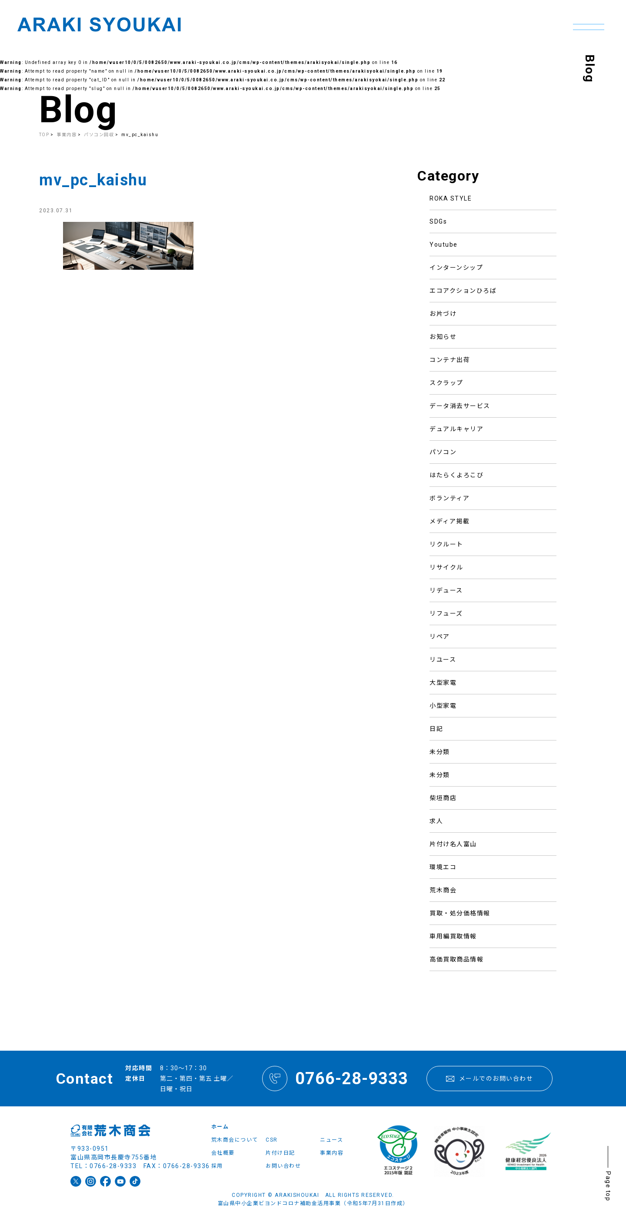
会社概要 (223, 1153)
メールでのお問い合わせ (489, 1078)
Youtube (444, 244)
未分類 (440, 751)
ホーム (220, 1127)
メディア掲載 (450, 521)
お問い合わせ (283, 1166)
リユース (443, 659)
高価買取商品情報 (456, 959)
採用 (217, 1166)
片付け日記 (280, 1153)
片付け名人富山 (453, 844)
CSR (272, 1140)
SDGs (438, 221)
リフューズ (446, 613)
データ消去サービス (460, 405)
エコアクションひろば (463, 290)
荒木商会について (234, 1140)
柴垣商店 (443, 797)
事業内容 (331, 1153)
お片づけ (443, 313)
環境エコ (443, 867)
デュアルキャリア (456, 428)
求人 (436, 820)
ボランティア (450, 498)
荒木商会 (443, 890)
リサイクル (446, 567)
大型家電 (443, 682)
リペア (440, 636)
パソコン (443, 452)
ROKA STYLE (451, 198)
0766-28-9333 (335, 1078)
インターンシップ (456, 267)
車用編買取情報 (453, 936)
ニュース (331, 1140)
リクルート (446, 544)
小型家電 (443, 705)
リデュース (446, 590)
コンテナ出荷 (450, 359)
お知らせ (443, 336)
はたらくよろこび (456, 475)
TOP (44, 134)
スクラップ (446, 382)
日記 (436, 728)
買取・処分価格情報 (460, 913)
